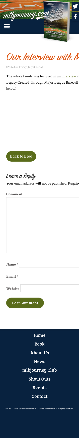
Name (12, 264)
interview (69, 76)
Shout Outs (39, 379)
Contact (39, 396)
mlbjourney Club (39, 370)
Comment (14, 194)
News (39, 361)
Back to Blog (21, 156)
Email (12, 276)
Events (39, 387)
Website (12, 288)
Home (39, 335)
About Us (39, 352)
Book (40, 343)
